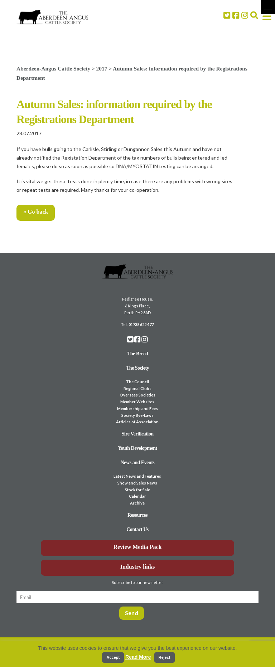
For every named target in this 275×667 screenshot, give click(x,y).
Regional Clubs (137, 388)
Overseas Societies (137, 395)
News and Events (138, 462)
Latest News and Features (137, 476)
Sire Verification (137, 434)
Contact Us (137, 529)
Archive (137, 503)
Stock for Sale (137, 489)
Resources (137, 515)
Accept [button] (113, 657)
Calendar (137, 496)
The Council (137, 381)
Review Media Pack (137, 547)
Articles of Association (137, 421)
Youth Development (137, 448)
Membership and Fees (137, 408)
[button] (268, 7)
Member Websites (137, 401)
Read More (138, 656)
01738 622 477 (141, 324)
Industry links (137, 567)
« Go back (35, 212)
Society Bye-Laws (137, 415)
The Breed (137, 353)
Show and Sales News (137, 483)
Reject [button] (164, 657)
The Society (137, 368)
